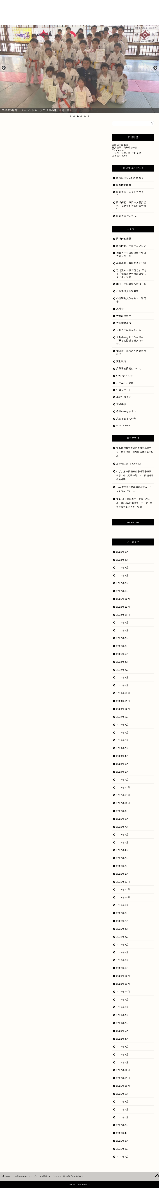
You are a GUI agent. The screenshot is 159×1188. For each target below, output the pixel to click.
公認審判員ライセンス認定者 (131, 300)
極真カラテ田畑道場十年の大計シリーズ (131, 254)
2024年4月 (122, 756)
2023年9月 (122, 811)
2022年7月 (122, 921)
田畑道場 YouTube (126, 216)
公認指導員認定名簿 (127, 291)
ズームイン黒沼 (17, 127)
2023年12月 (123, 787)
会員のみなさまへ (126, 411)
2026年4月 (122, 567)
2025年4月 (122, 661)
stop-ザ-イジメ (124, 375)
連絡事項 (121, 404)
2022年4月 (122, 944)
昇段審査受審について (128, 368)
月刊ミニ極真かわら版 (128, 330)
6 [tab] (88, 116)
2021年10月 (123, 991)
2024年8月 (122, 724)
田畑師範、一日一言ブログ (131, 245)
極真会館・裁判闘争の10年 (131, 263)
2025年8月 (122, 630)
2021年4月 (122, 1038)
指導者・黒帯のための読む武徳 (131, 352)
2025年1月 (122, 685)
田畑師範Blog (124, 184)
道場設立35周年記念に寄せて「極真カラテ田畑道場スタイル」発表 (131, 273)
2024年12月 (123, 693)
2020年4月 (122, 1133)
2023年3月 (122, 858)
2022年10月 (123, 897)
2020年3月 (122, 1140)
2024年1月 (122, 779)
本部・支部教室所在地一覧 (131, 284)
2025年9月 (122, 622)
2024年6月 (122, 740)
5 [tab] (85, 116)
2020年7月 (122, 1109)
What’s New (123, 425)
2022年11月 (123, 889)
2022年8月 (122, 913)
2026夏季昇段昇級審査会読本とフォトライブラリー (134, 489)
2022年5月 (122, 936)
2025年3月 (122, 669)
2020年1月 (122, 1156)
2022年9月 (122, 905)
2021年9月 (122, 999)
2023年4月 (122, 850)
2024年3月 (122, 764)
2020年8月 (122, 1101)
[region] (79, 69)
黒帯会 (120, 308)
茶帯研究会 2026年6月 (129, 464)
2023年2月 (122, 866)
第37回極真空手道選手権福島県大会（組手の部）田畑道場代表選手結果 (135, 452)
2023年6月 (122, 834)
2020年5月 (122, 1125)
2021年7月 (122, 1015)
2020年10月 (123, 1085)
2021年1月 (122, 1062)
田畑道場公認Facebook (129, 177)
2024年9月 (122, 716)
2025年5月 (122, 654)
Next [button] (155, 68)
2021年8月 (122, 1007)
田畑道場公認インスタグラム (131, 194)
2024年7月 (122, 732)
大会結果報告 (123, 323)
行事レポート (123, 390)
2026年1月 (122, 591)
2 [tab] (74, 116)
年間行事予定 (123, 397)
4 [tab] (81, 116)
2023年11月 (123, 795)
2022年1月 (122, 968)
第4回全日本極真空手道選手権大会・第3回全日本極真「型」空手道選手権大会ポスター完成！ (134, 503)
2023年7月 (122, 826)
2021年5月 (122, 1031)
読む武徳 (121, 361)
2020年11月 (123, 1078)
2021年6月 (122, 1023)
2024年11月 (123, 701)
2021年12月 (123, 976)
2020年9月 (122, 1093)
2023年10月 (123, 803)
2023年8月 (122, 818)
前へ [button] (4, 68)
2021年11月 (123, 983)
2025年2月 (122, 677)
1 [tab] (70, 116)
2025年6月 (122, 646)
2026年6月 (122, 551)
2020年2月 (122, 1148)
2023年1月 (122, 873)
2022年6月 (122, 928)
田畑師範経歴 (123, 238)
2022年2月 (122, 960)
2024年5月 (122, 748)
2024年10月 (123, 709)
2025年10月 (123, 614)
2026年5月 (122, 559)
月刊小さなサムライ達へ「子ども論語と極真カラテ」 (130, 340)
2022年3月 (122, 952)
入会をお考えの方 (126, 418)
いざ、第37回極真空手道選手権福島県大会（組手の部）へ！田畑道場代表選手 (135, 475)
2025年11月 (123, 606)
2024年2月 (122, 771)
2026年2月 (122, 583)
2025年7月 (122, 638)
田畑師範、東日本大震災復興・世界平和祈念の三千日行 (131, 205)
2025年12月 (123, 598)
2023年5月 (122, 842)
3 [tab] (78, 116)
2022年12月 (123, 881)
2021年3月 (122, 1046)
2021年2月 (122, 1054)
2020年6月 (122, 1117)
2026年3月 (122, 575)
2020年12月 (123, 1070)
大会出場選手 (123, 316)
